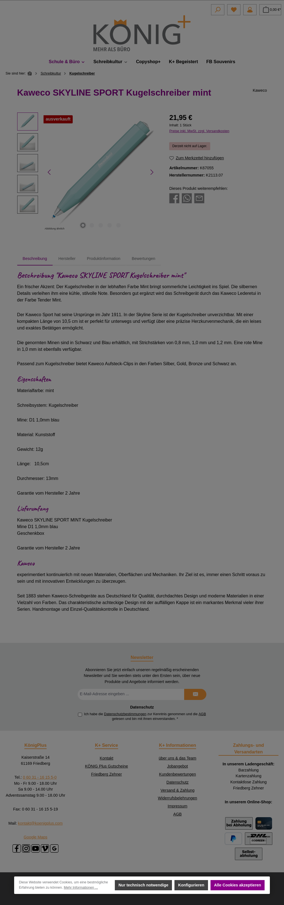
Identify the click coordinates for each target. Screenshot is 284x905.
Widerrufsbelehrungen (177, 798)
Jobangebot (177, 766)
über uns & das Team (177, 758)
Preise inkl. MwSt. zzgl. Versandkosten (199, 131)
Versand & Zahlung (177, 790)
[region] (88, 172)
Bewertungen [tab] (143, 258)
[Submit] (195, 694)
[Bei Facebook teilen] (174, 198)
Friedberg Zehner (106, 774)
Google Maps (35, 837)
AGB (202, 714)
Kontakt (106, 758)
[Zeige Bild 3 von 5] (100, 225)
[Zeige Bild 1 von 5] (83, 225)
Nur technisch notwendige (143, 885)
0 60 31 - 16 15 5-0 (40, 777)
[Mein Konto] (250, 9)
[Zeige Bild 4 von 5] (109, 225)
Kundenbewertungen (177, 774)
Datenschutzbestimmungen (125, 714)
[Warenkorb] (270, 9)
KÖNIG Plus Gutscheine (106, 766)
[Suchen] (217, 9)
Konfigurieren (191, 885)
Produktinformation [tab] (103, 258)
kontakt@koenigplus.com (40, 823)
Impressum (177, 806)
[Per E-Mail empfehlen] (199, 198)
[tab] (35, 258)
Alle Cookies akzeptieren (237, 885)
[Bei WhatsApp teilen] (187, 198)
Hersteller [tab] (67, 258)
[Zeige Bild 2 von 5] (92, 225)
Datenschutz (177, 782)
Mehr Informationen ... (81, 888)
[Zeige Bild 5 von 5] (118, 225)
